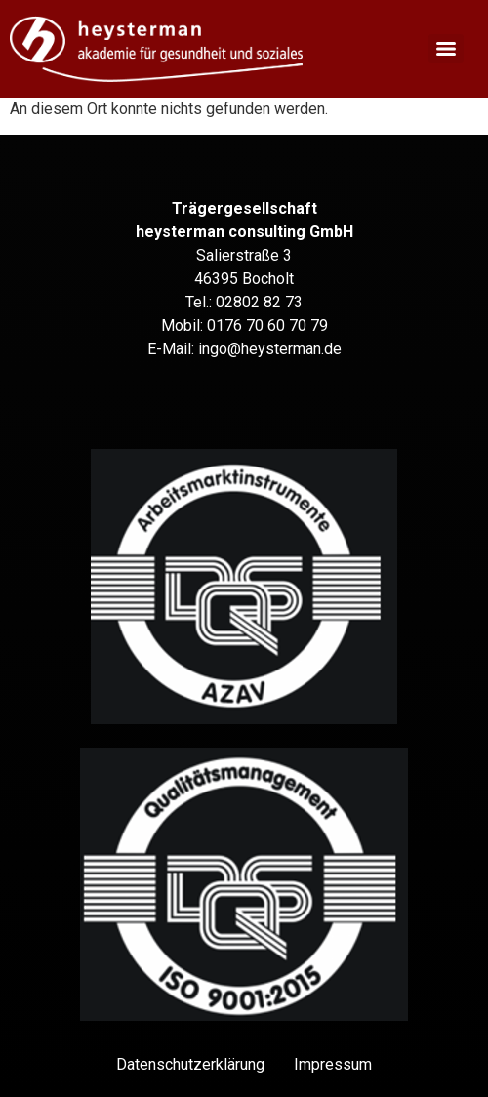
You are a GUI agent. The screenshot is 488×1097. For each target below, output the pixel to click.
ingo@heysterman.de (270, 349)
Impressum (333, 1064)
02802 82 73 (259, 302)
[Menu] (446, 48)
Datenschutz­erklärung (190, 1064)
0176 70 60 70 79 (267, 325)
